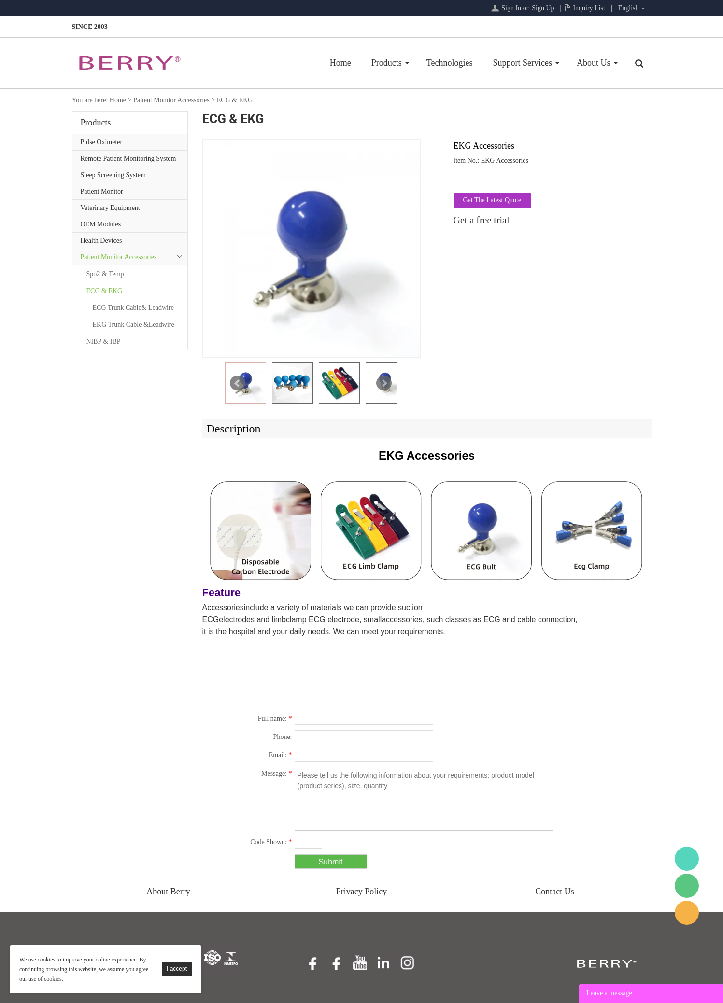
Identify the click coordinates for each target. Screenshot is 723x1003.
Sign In (511, 8)
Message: (276, 773)
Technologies (449, 63)
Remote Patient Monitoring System (128, 158)
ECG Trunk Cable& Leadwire (133, 307)
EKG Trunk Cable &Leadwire (133, 324)
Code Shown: (271, 842)
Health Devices (101, 240)
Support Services (522, 63)
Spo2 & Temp (105, 274)
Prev (237, 383)
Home (340, 63)
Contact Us (554, 891)
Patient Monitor (102, 191)
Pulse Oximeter (102, 142)
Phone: (282, 736)
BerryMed (687, 859)
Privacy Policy (361, 891)
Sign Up (543, 8)
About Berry (168, 891)
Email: (280, 755)
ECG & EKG (235, 100)
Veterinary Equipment (110, 207)
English (628, 8)
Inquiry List (589, 8)
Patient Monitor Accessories (171, 100)
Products (386, 63)
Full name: (275, 718)
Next (384, 383)
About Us (593, 63)
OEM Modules (101, 224)
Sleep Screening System (113, 175)
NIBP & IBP (103, 341)
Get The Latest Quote (492, 200)
